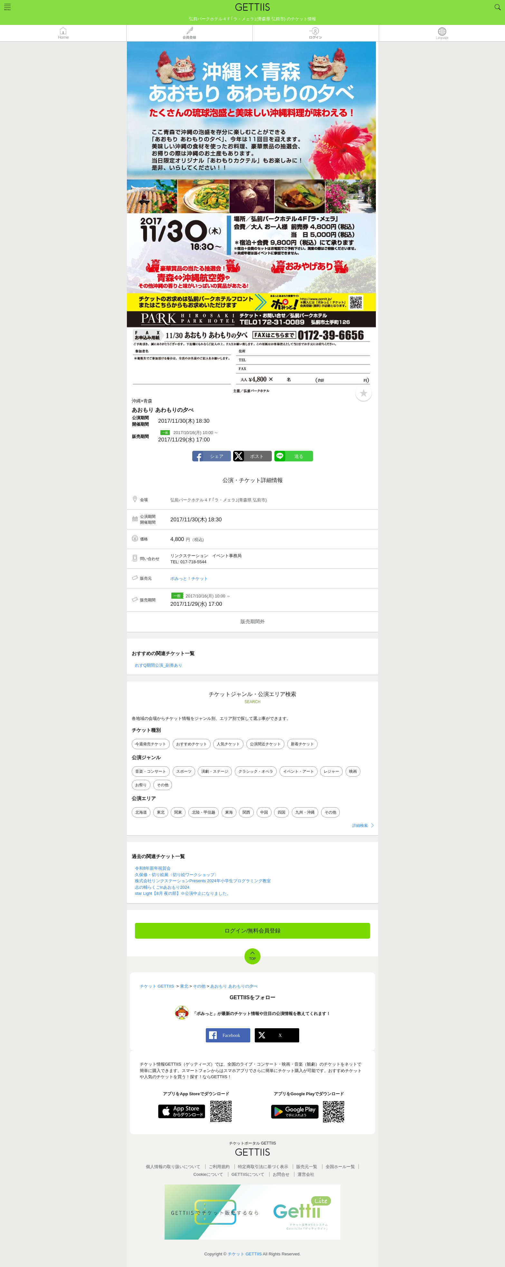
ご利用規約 (219, 1166)
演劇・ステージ (214, 771)
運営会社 (306, 1174)
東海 (229, 812)
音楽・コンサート (150, 771)
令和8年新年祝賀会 (153, 868)
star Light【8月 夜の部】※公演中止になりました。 (183, 893)
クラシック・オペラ (255, 771)
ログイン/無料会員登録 (252, 931)
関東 (178, 812)
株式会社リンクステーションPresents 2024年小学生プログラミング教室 (203, 880)
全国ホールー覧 (340, 1166)
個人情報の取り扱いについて (173, 1166)
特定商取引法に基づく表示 (263, 1166)
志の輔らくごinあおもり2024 (162, 887)
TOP (252, 959)
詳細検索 (360, 825)
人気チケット (228, 744)
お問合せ (281, 1174)
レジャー (331, 771)
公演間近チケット (265, 744)
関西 (246, 812)
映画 (353, 771)
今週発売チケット (150, 744)
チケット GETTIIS (245, 1254)
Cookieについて (208, 1174)
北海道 (141, 812)
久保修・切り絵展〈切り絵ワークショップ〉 (177, 874)
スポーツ (184, 771)
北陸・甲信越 (203, 812)
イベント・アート (298, 771)
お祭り (141, 785)
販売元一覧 (306, 1166)
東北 (161, 812)
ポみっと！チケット (189, 578)
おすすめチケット (191, 744)
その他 (162, 785)
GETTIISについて (248, 1174)
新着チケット (302, 744)
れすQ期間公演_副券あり (158, 665)
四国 (281, 812)
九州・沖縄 (305, 812)
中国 (264, 812)
